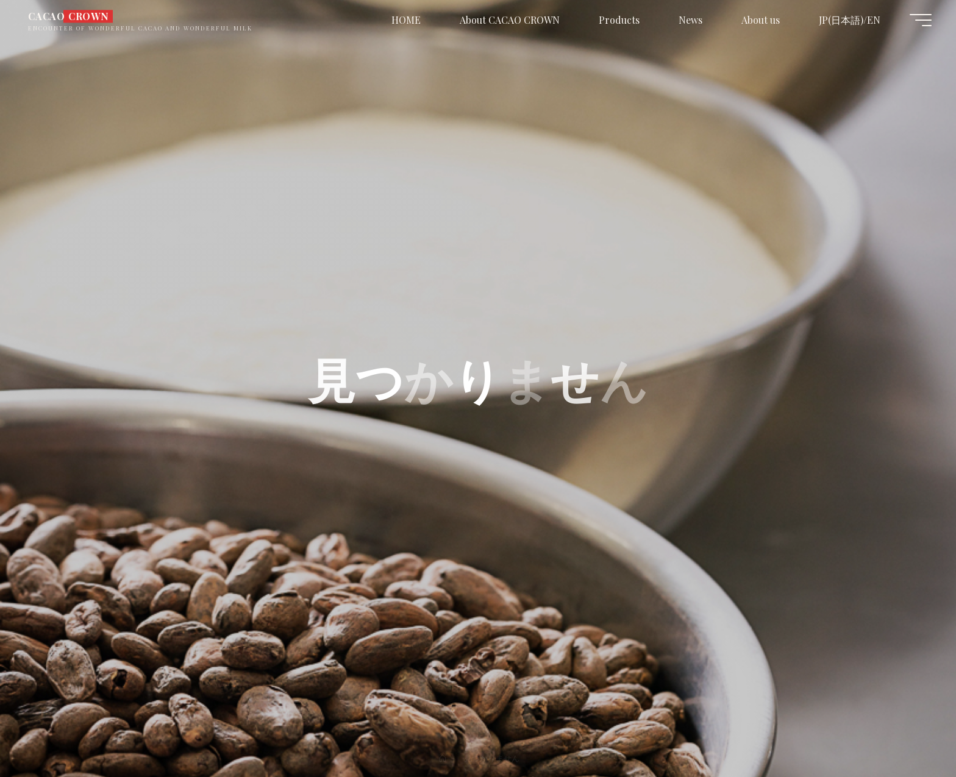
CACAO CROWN (68, 16)
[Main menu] (921, 20)
